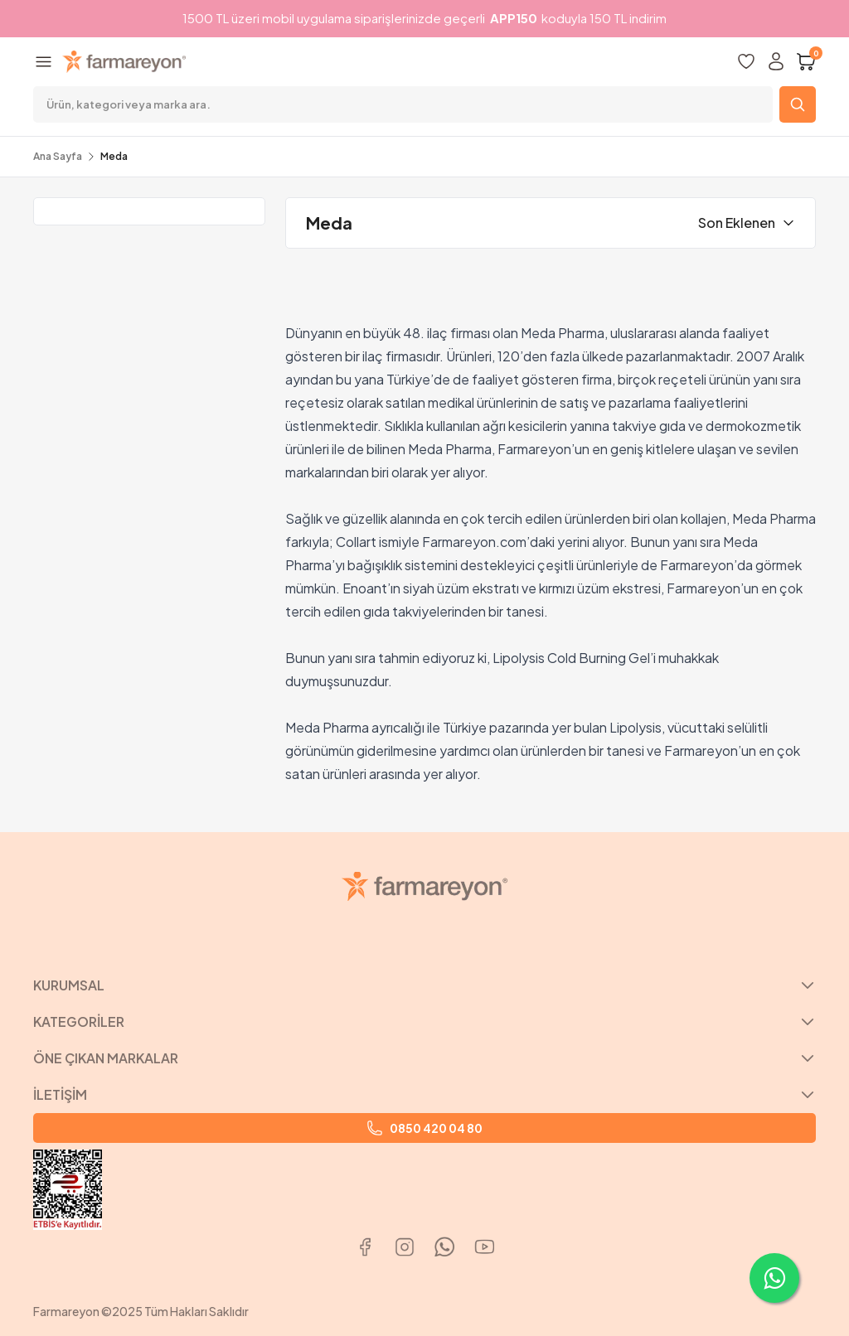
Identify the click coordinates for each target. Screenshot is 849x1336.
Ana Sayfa (57, 156)
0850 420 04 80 (424, 1128)
